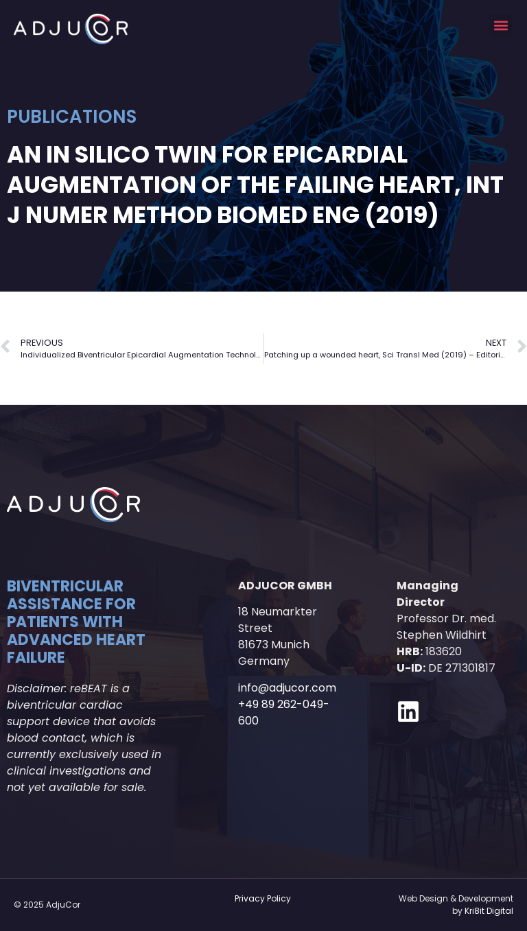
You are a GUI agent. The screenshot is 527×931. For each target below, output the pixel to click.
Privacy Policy (263, 898)
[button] (500, 25)
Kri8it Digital (489, 911)
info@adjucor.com (287, 688)
